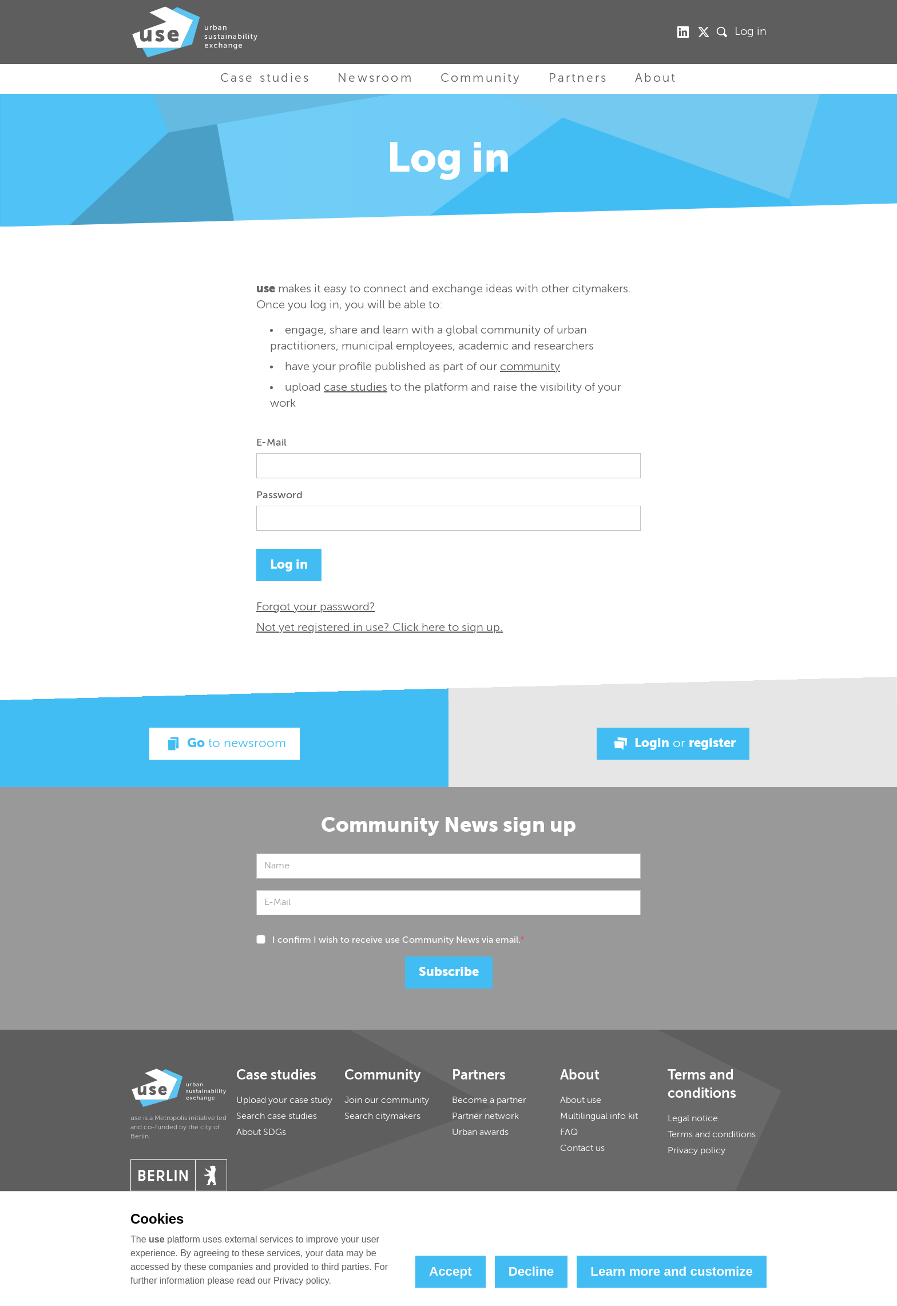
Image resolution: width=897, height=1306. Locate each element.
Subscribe (449, 972)
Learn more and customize (671, 1271)
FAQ (569, 1132)
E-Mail (271, 443)
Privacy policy (696, 1151)
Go (224, 743)
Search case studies (276, 1116)
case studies (355, 388)
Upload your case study (284, 1100)
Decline (531, 1271)
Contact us (582, 1148)
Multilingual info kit (599, 1116)
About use (580, 1100)
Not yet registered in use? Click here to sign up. (379, 628)
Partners (578, 79)
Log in (751, 32)
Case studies (265, 79)
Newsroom (375, 79)
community (530, 367)
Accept (450, 1271)
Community (480, 79)
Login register (673, 743)
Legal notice (693, 1119)
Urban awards (480, 1132)
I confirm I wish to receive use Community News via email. (398, 940)
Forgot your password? (315, 607)
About (656, 79)
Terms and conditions (712, 1135)
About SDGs (261, 1132)
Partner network (485, 1116)
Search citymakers (382, 1116)
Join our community (386, 1100)
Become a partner (489, 1100)
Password (279, 495)
